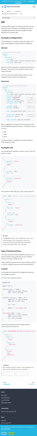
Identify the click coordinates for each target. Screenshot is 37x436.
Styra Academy (5, 398)
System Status (6, 423)
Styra (3, 420)
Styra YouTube (5, 400)
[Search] (34, 6)
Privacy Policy (6, 429)
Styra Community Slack (8, 411)
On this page (6, 18)
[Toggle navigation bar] (2, 6)
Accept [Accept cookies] (11, 433)
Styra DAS (4, 395)
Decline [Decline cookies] (4, 433)
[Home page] (2, 11)
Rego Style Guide (6, 402)
